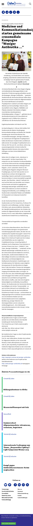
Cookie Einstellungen (22, 497)
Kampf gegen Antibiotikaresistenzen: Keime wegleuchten (16, 467)
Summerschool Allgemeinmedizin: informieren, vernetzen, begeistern (17, 425)
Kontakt (19, 495)
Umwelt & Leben (6, 495)
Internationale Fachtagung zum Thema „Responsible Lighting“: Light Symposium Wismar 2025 (17, 447)
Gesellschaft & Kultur (8, 491)
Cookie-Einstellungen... (7, 520)
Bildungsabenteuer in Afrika (15, 389)
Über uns (20, 489)
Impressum (20, 491)
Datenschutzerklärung (23, 493)
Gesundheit (5, 493)
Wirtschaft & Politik (7, 497)
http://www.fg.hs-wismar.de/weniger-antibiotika (16, 357)
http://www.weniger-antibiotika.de (12, 363)
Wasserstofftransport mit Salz (16, 407)
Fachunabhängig (6, 500)
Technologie (5, 489)
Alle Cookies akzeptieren (8, 523)
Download (26, 84)
